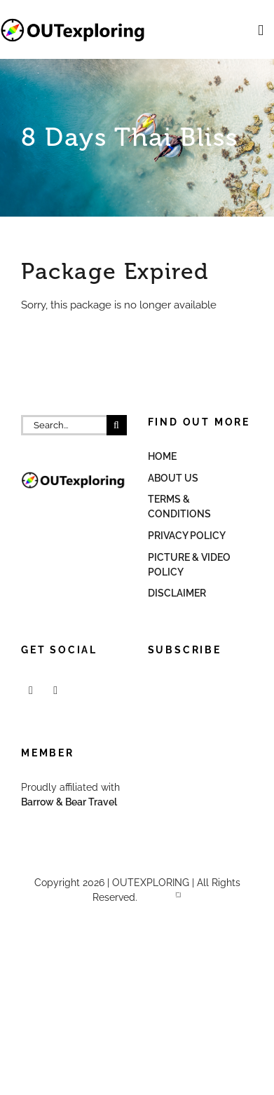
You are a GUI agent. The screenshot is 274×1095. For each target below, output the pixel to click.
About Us (173, 478)
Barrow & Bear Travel (70, 802)
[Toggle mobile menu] (260, 30)
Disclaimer (177, 593)
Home (162, 456)
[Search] (117, 425)
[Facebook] (31, 690)
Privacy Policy (187, 535)
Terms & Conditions (179, 506)
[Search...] (64, 425)
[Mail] (55, 690)
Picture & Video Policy (189, 565)
